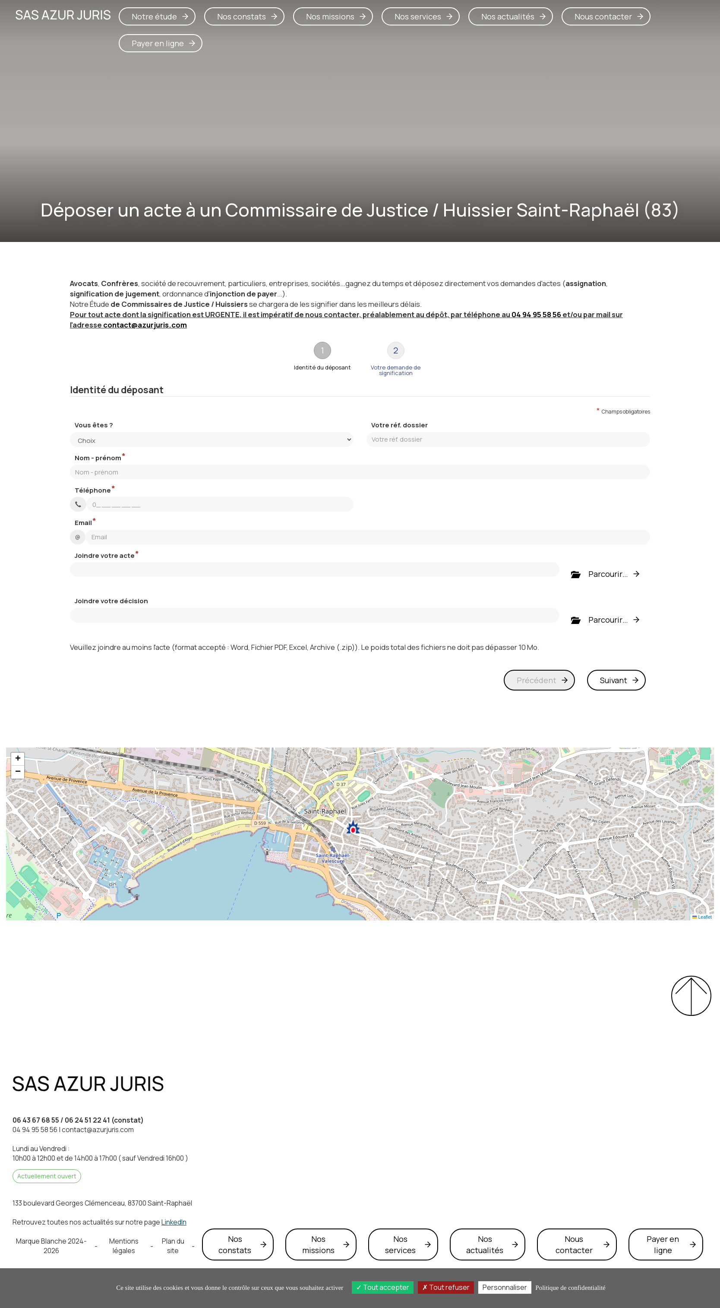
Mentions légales (124, 1246)
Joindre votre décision (111, 600)
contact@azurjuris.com (145, 325)
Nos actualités (507, 16)
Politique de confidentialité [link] (570, 1287)
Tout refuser (446, 1287)
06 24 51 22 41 (87, 1120)
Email (83, 522)
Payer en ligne (158, 43)
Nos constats (241, 16)
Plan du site (173, 1246)
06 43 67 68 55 (36, 1120)
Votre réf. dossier (399, 425)
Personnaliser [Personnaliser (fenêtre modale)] (505, 1287)
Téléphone (93, 490)
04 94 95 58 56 (35, 1129)
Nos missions (330, 16)
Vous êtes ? (94, 425)
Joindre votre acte (105, 555)
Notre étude (154, 16)
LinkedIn (173, 1222)
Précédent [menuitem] (536, 680)
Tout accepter (382, 1287)
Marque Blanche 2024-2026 (51, 1246)
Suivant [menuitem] (613, 680)
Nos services (418, 16)
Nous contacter (603, 16)
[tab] (322, 358)
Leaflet (702, 917)
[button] (353, 827)
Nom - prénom (98, 457)
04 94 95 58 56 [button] (536, 314)
